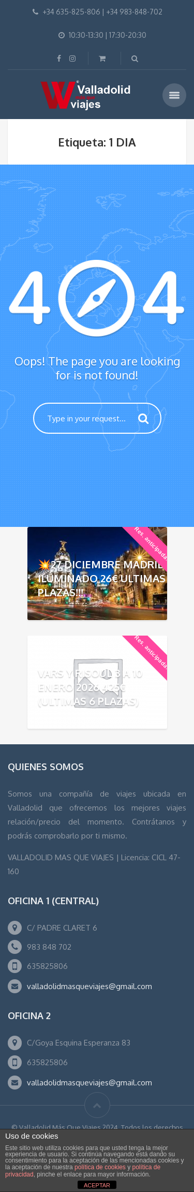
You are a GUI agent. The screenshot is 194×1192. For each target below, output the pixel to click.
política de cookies (100, 1167)
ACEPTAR (97, 1185)
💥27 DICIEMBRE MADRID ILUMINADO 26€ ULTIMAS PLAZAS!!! (102, 578)
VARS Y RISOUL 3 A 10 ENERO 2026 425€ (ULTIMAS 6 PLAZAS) (90, 687)
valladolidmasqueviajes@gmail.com (89, 986)
